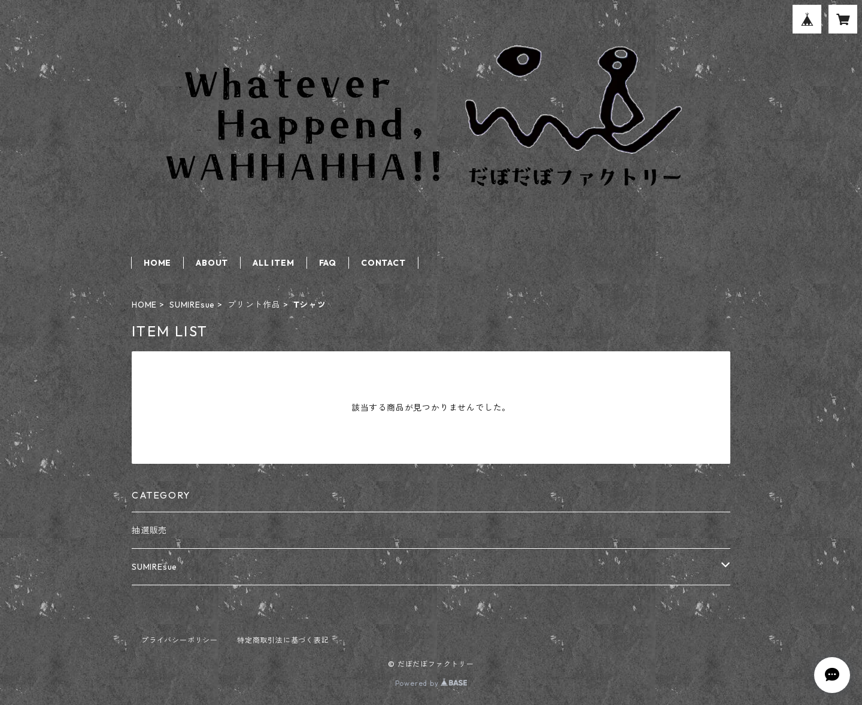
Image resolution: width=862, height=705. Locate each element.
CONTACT (383, 262)
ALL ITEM (273, 262)
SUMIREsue (192, 304)
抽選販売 (149, 530)
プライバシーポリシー (179, 640)
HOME (157, 262)
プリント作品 (254, 304)
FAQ (327, 262)
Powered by (431, 683)
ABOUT (212, 262)
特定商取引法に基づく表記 (283, 640)
